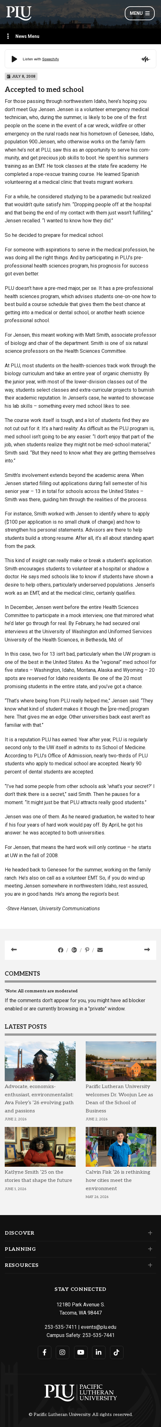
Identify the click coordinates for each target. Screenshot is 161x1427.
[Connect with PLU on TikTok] (117, 1352)
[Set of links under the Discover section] (148, 1233)
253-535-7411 (61, 1327)
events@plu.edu (98, 1327)
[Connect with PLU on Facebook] (44, 1352)
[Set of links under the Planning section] (148, 1249)
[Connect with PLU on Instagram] (62, 1352)
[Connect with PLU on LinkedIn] (99, 1352)
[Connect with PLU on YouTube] (81, 1352)
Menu (140, 13)
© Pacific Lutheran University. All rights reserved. (81, 1414)
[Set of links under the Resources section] (148, 1265)
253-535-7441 (99, 1335)
